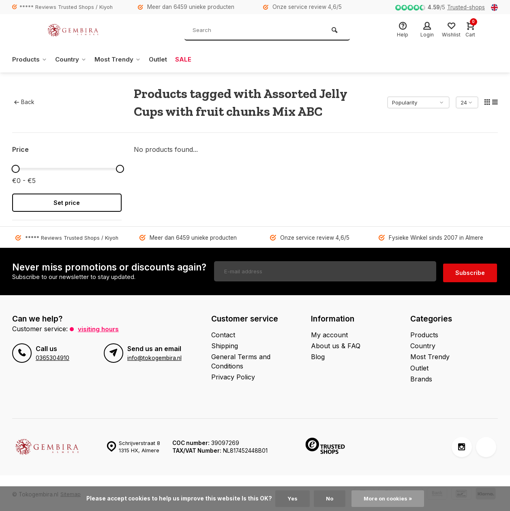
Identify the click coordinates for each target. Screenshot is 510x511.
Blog (318, 354)
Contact (223, 332)
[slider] (15, 169)
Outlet (165, 59)
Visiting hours (99, 326)
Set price (67, 202)
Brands (421, 377)
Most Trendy (123, 59)
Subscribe (470, 270)
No (328, 498)
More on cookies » (388, 498)
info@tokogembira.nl (154, 355)
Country (74, 59)
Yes (290, 498)
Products (30, 59)
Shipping (224, 343)
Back (24, 102)
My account (329, 332)
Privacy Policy (233, 374)
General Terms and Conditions (240, 358)
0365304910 (52, 355)
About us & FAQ (335, 343)
